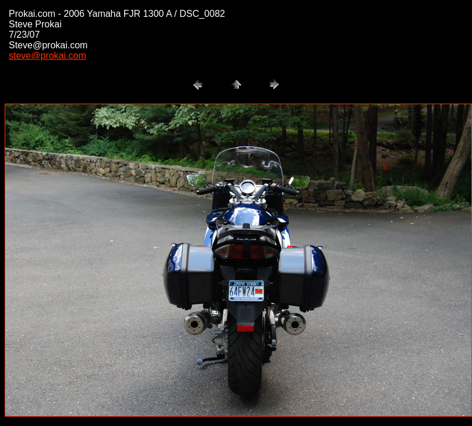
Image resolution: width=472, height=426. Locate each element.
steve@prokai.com (47, 56)
